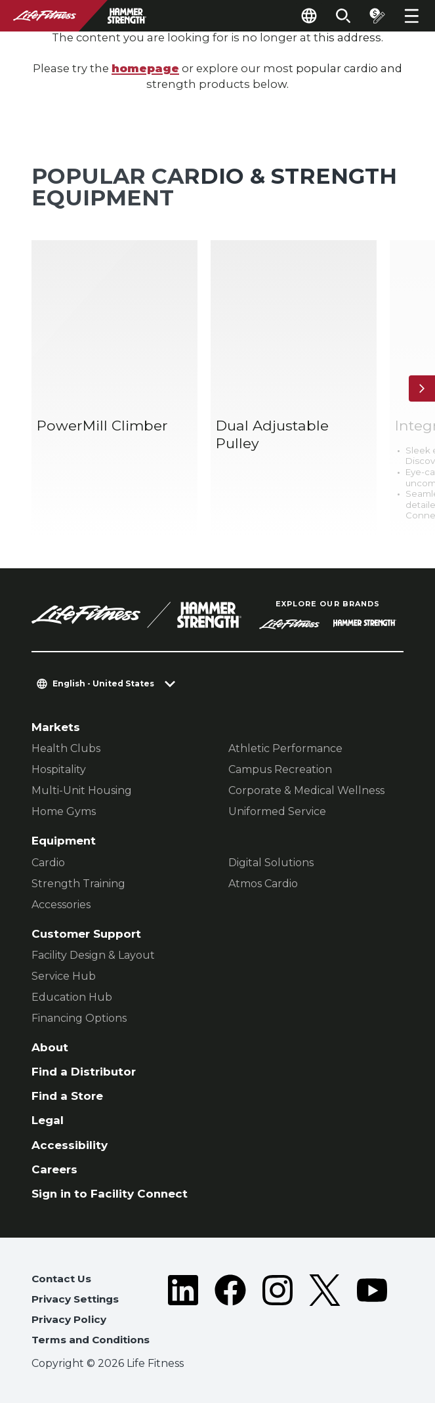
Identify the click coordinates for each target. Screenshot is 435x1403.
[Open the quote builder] (377, 16)
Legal (47, 1120)
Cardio (48, 862)
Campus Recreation (280, 769)
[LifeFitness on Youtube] (372, 1312)
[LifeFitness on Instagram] (277, 1312)
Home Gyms (63, 811)
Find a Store (67, 1095)
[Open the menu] (411, 16)
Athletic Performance (285, 748)
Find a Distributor (83, 1071)
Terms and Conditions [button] (90, 1339)
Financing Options (79, 1018)
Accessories (61, 904)
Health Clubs (65, 748)
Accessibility (69, 1145)
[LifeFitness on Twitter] (325, 1312)
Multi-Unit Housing (81, 790)
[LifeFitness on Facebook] (230, 1312)
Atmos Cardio (263, 883)
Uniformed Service (277, 811)
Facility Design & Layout (93, 955)
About (49, 1047)
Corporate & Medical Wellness (306, 790)
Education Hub (71, 997)
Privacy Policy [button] (68, 1319)
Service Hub (63, 976)
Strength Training (78, 883)
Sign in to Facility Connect (109, 1193)
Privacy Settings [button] (75, 1299)
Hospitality (58, 769)
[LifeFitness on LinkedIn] (183, 1312)
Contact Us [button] (61, 1278)
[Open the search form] (343, 16)
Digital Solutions (271, 862)
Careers (54, 1169)
